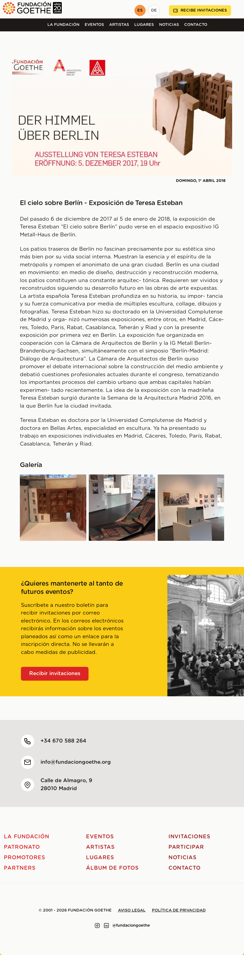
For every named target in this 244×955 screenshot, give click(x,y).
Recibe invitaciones (200, 10)
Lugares (144, 25)
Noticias (169, 25)
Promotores (24, 857)
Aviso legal (132, 910)
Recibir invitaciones (55, 673)
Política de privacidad (179, 910)
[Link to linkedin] (106, 925)
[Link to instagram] (97, 925)
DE (154, 10)
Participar (186, 847)
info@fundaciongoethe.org (76, 762)
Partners (20, 868)
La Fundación (63, 25)
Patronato (22, 847)
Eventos (94, 25)
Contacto (195, 25)
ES (140, 10)
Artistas (119, 25)
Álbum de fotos (112, 868)
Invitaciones (189, 836)
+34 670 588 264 (63, 741)
